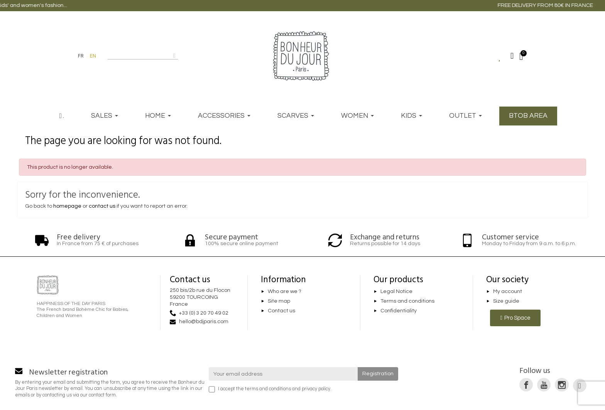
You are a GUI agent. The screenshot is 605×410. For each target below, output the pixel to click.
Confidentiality (398, 310)
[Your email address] (283, 373)
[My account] (512, 56)
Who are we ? (284, 291)
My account (507, 291)
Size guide (506, 301)
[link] (526, 384)
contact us (102, 206)
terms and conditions (268, 388)
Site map (279, 301)
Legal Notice (396, 291)
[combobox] (138, 55)
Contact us (281, 310)
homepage (67, 206)
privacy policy (316, 388)
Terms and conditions (407, 301)
